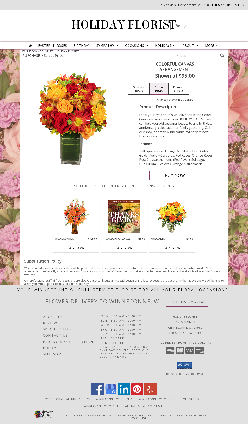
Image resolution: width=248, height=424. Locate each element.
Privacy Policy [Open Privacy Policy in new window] (160, 415)
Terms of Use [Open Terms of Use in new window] (136, 418)
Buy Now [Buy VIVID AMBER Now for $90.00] (172, 247)
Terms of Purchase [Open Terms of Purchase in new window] (191, 415)
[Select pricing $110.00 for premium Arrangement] (179, 89)
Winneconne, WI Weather (102, 406)
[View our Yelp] (150, 394)
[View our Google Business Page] (111, 394)
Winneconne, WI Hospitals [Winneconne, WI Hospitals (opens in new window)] (116, 399)
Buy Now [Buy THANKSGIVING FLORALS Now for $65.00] (124, 247)
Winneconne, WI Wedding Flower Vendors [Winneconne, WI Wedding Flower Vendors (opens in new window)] (171, 399)
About (191, 45)
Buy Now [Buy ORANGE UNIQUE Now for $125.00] (76, 247)
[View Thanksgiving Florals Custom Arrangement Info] (124, 216)
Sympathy (107, 45)
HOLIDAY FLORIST (123, 24)
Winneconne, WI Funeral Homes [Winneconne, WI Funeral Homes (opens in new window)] (69, 399)
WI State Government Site (144, 406)
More (212, 45)
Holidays (165, 45)
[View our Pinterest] (137, 394)
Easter (44, 45)
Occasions (137, 45)
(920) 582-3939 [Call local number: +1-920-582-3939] (233, 5)
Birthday (81, 45)
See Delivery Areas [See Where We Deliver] (187, 302)
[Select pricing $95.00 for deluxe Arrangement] (159, 89)
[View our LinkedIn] (124, 394)
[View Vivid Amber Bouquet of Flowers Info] (172, 216)
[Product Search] (197, 56)
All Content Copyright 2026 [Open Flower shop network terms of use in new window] (85, 415)
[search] (222, 55)
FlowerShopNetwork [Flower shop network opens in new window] (126, 415)
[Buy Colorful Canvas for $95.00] (174, 175)
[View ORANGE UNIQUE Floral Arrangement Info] (76, 216)
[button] (180, 26)
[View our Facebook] (97, 394)
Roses (62, 45)
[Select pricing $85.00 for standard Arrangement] (138, 89)
